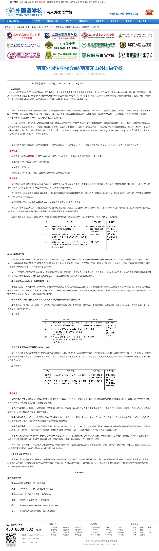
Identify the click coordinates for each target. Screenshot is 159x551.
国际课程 (115, 21)
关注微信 (11, 545)
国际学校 (20, 27)
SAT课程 (94, 530)
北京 (25, 2)
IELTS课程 (108, 535)
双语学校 (57, 2)
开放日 (102, 2)
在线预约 (16, 89)
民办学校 (64, 2)
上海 (21, 2)
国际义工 (100, 21)
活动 (134, 527)
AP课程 (107, 527)
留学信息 (78, 535)
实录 (134, 530)
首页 (38, 21)
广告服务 (105, 541)
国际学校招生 (53, 21)
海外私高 (66, 535)
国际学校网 (14, 2)
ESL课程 (121, 535)
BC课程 (120, 530)
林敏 (134, 535)
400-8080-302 (129, 13)
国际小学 (78, 527)
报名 (141, 527)
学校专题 (96, 2)
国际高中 (42, 2)
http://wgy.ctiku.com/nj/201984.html (49, 516)
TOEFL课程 (95, 535)
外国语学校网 (38, 83)
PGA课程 (121, 532)
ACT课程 (107, 530)
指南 (141, 532)
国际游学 (88, 2)
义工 (149, 530)
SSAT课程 (94, 532)
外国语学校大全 (48, 27)
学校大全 (142, 21)
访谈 (134, 532)
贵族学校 (49, 2)
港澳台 (142, 535)
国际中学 (66, 527)
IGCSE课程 (108, 532)
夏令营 (129, 21)
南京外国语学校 (62, 27)
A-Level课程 (95, 527)
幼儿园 (53, 535)
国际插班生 (84, 21)
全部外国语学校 (14, 21)
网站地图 (113, 541)
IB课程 (120, 527)
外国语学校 (80, 2)
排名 (141, 530)
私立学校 (72, 2)
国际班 (53, 532)
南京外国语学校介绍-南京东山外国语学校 (84, 27)
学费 (149, 527)
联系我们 (97, 541)
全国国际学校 (33, 2)
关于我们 (89, 541)
